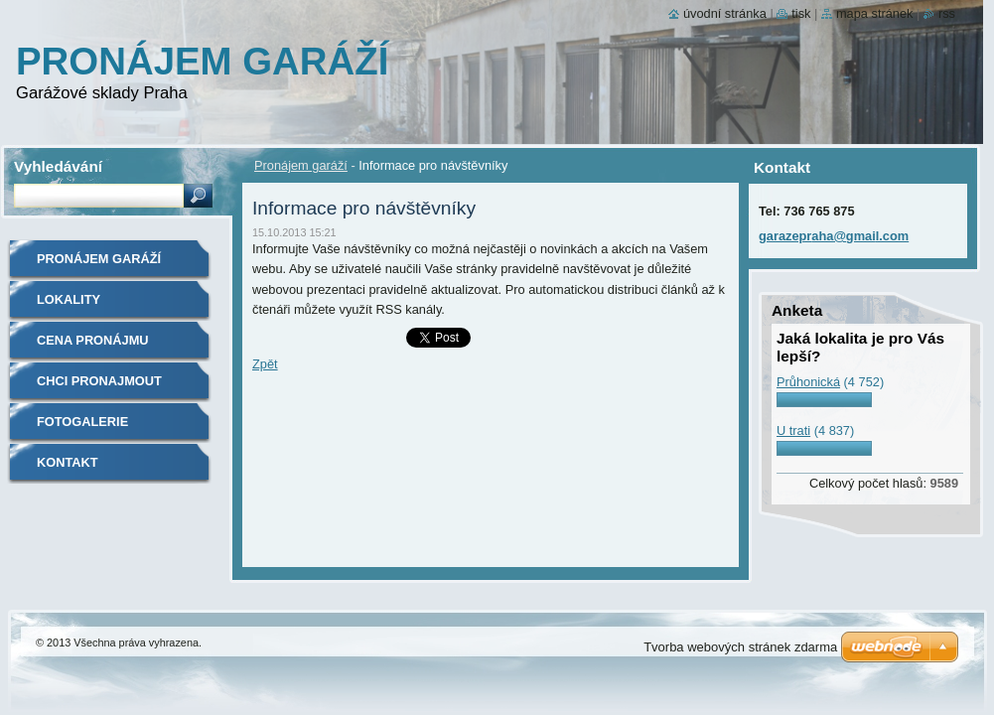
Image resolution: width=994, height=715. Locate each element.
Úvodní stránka (725, 13)
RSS (946, 13)
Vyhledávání (58, 166)
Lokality (68, 299)
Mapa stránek (875, 13)
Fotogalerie (82, 421)
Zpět (265, 364)
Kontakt (67, 462)
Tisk (800, 13)
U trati (793, 430)
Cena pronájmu (93, 340)
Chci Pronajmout (99, 380)
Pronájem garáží (301, 165)
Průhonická (808, 381)
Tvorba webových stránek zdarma (740, 647)
